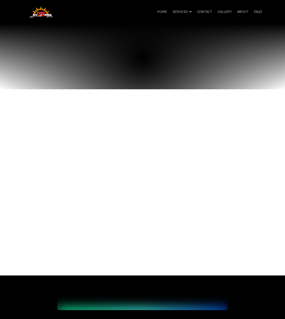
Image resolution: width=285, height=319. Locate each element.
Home (162, 11)
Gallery (225, 11)
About (242, 11)
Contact (204, 11)
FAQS (258, 11)
